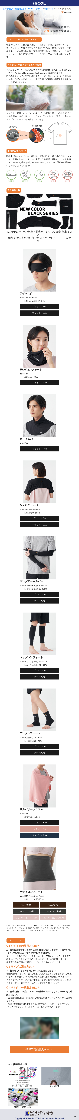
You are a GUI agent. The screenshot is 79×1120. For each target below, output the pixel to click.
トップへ (75, 1116)
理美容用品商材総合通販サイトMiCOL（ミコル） (23, 9)
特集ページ (49, 9)
